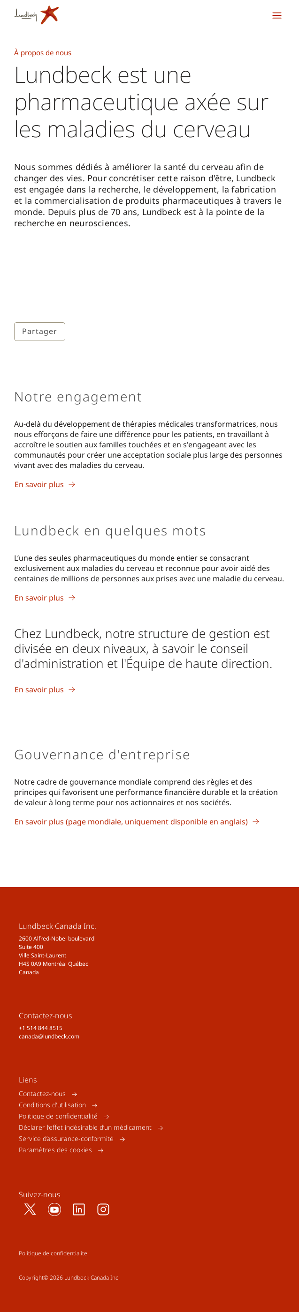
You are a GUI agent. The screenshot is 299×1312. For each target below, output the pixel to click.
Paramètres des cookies (55, 1150)
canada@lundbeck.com (49, 1036)
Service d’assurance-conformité (66, 1139)
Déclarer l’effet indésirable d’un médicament (85, 1128)
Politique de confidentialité (58, 1116)
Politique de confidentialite (53, 1253)
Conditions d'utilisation (52, 1105)
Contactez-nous (42, 1094)
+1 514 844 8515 (40, 1028)
